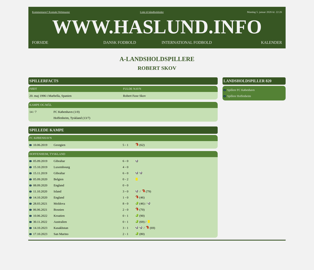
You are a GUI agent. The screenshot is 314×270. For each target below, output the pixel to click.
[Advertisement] (157, 254)
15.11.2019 (38, 173)
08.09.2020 (38, 185)
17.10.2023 (38, 234)
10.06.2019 (38, 145)
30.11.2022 (38, 222)
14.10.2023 (38, 228)
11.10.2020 (38, 191)
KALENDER (271, 42)
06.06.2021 (38, 209)
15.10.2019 (38, 167)
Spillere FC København (239, 90)
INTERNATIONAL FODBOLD (187, 42)
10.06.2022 (38, 215)
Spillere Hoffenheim (237, 96)
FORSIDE (40, 42)
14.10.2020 (38, 197)
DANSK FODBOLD (119, 42)
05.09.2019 (38, 161)
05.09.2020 (38, 179)
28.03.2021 (38, 203)
